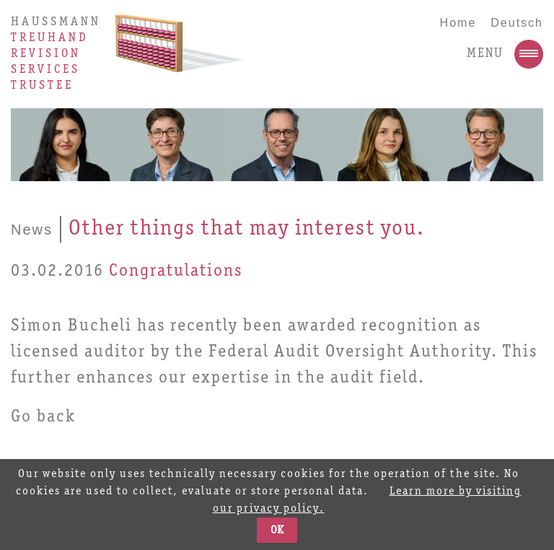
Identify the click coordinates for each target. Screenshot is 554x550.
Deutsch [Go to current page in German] (517, 23)
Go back (43, 417)
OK (277, 530)
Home (458, 23)
